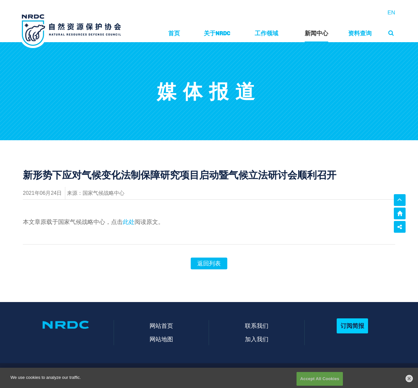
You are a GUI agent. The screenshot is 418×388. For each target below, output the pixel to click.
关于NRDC (217, 33)
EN (391, 12)
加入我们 (256, 339)
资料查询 (360, 33)
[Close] (409, 380)
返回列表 (209, 263)
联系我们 (256, 325)
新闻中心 (316, 33)
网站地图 (161, 339)
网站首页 (161, 325)
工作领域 (266, 33)
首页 (174, 33)
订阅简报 (352, 325)
